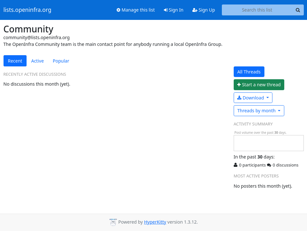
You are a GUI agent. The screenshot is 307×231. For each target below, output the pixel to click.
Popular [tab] (61, 61)
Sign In (173, 10)
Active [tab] (37, 61)
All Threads (249, 72)
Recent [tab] (15, 61)
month (257, 110)
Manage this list (136, 10)
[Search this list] (257, 9)
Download (251, 98)
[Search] (298, 9)
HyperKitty (155, 222)
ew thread (259, 84)
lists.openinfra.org (28, 10)
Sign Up (203, 10)
